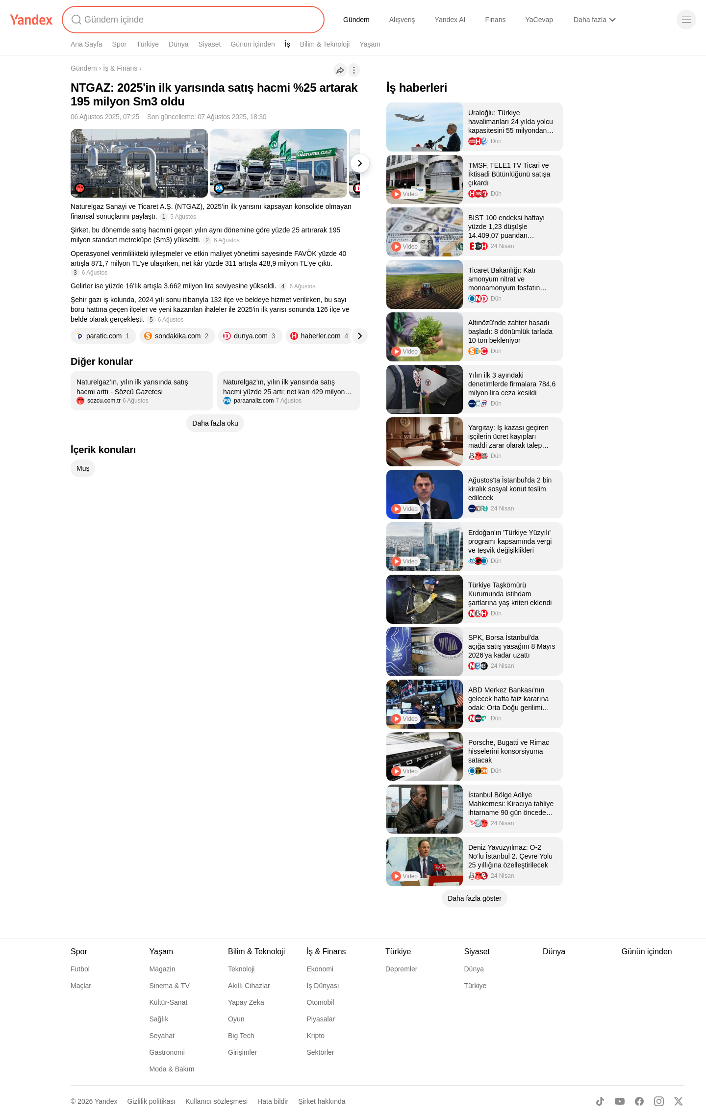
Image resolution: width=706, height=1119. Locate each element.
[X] (678, 1101)
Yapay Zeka (246, 1002)
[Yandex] (31, 19)
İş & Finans (120, 68)
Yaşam (369, 44)
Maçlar (81, 986)
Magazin (163, 969)
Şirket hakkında (322, 1101)
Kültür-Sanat (169, 1002)
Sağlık (159, 1019)
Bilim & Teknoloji (325, 44)
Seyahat (162, 1036)
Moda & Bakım (172, 1069)
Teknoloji (241, 969)
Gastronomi (167, 1052)
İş (287, 44)
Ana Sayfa (86, 44)
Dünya (178, 44)
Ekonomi (320, 969)
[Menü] (686, 19)
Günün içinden (252, 44)
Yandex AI (450, 20)
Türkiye (147, 44)
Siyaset (210, 44)
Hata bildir (272, 1101)
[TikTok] (600, 1101)
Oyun (236, 1019)
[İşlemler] (354, 70)
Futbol (80, 969)
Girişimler (242, 1052)
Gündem (356, 19)
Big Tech (241, 1036)
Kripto (316, 1036)
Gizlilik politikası (151, 1101)
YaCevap (539, 20)
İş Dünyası (323, 986)
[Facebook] (639, 1101)
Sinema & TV (170, 986)
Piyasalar (321, 1019)
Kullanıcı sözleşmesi (216, 1101)
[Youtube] (619, 1101)
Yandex (106, 1101)
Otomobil (320, 1002)
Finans (495, 20)
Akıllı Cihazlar (249, 986)
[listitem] (142, 390)
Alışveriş (402, 20)
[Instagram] (659, 1101)
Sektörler (320, 1052)
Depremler (401, 969)
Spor (119, 44)
